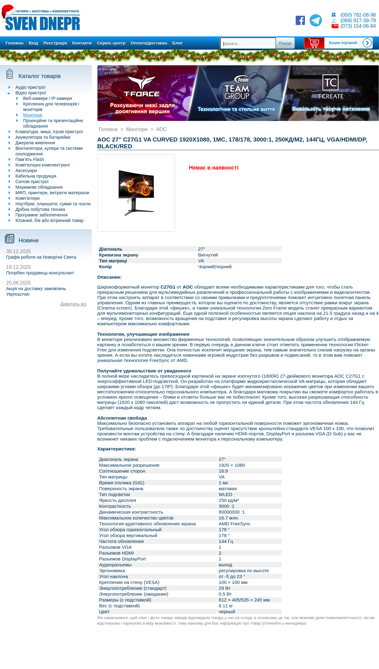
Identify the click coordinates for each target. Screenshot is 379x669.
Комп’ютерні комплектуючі (42, 164)
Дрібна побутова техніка (40, 209)
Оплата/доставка (149, 42)
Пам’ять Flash (29, 159)
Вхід (33, 42)
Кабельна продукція (35, 176)
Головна (14, 42)
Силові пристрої (31, 181)
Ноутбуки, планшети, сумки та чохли (52, 203)
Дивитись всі (73, 304)
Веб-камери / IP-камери (47, 98)
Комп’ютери (27, 198)
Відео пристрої (30, 92)
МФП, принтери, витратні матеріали (52, 192)
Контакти (82, 42)
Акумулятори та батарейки (42, 137)
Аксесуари (26, 170)
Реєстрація (55, 42)
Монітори (32, 115)
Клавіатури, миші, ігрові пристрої (49, 131)
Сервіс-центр (111, 42)
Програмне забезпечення (41, 214)
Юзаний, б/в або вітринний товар (49, 220)
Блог (178, 42)
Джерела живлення (35, 142)
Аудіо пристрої (30, 87)
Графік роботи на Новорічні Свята (41, 257)
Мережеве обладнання (39, 187)
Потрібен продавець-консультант (40, 272)
